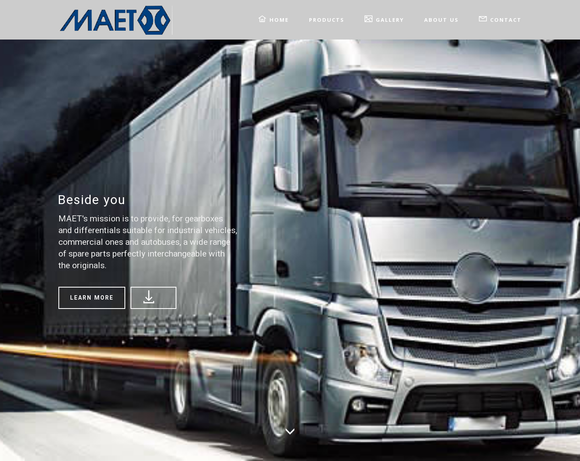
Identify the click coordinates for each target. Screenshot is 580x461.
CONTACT (500, 19)
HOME (273, 19)
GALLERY (384, 19)
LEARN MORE (92, 297)
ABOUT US (441, 19)
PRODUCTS (326, 19)
